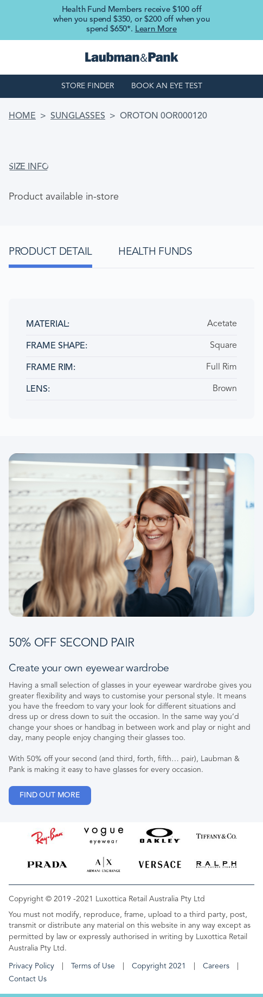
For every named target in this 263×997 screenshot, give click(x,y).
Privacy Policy (31, 966)
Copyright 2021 (159, 966)
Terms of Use (93, 966)
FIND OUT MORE (50, 795)
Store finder (87, 86)
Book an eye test (166, 86)
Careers (216, 966)
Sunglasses (77, 116)
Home (22, 116)
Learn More (156, 29)
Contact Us (28, 979)
